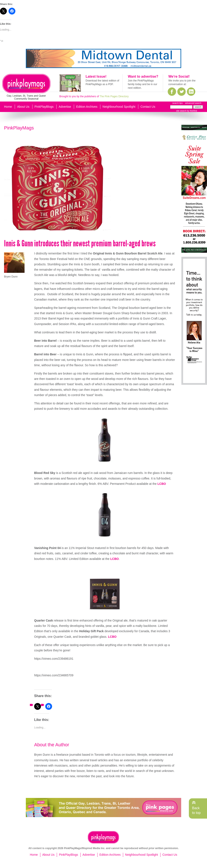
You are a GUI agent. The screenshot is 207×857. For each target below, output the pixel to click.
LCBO (161, 483)
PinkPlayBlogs (44, 106)
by (192, 111)
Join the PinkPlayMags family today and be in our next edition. (142, 84)
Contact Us (147, 106)
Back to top (196, 810)
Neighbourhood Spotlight (118, 106)
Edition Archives (87, 106)
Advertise (65, 106)
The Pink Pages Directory (114, 96)
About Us (23, 106)
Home (8, 106)
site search (181, 111)
